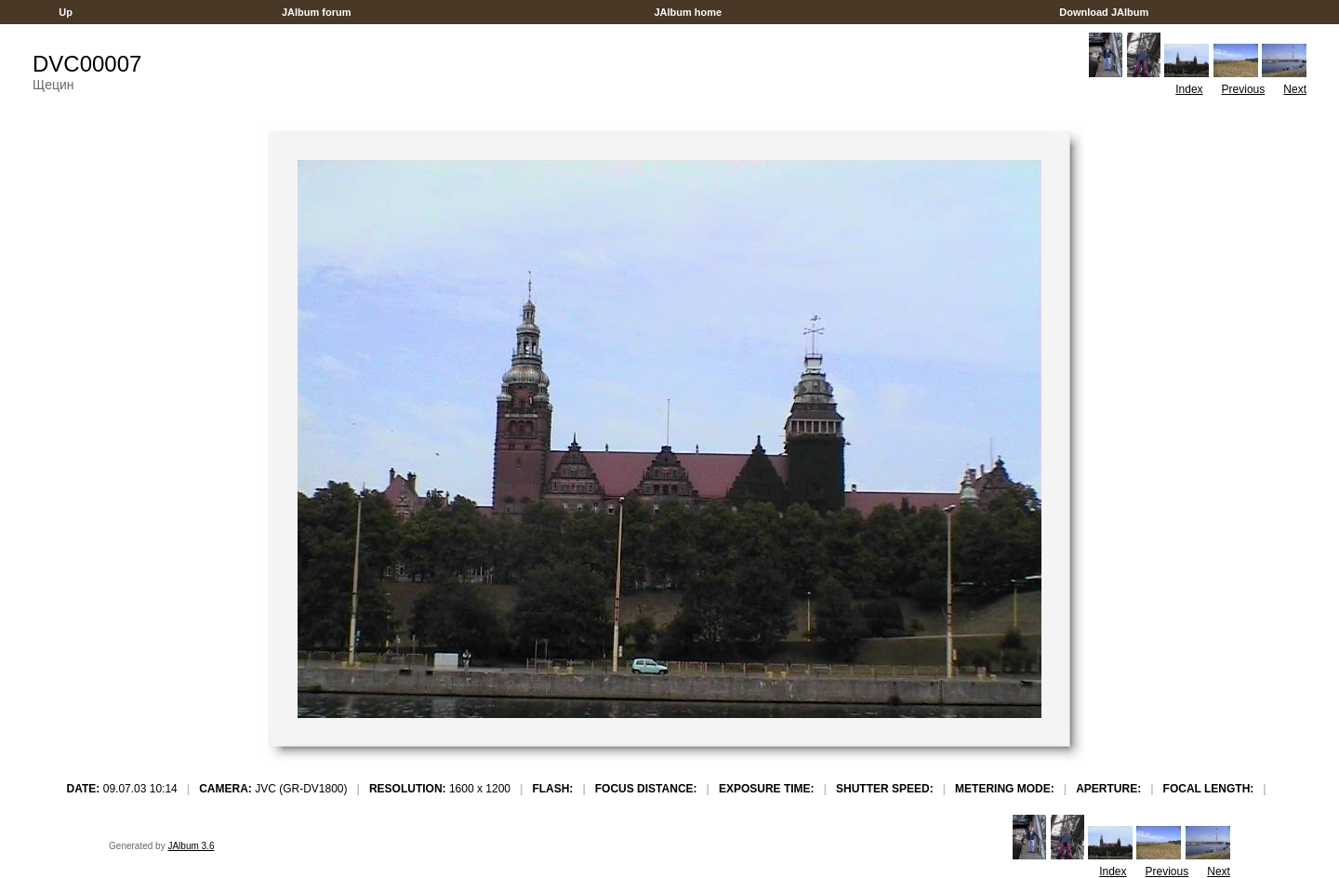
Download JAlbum (1104, 12)
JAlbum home (687, 12)
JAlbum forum (316, 12)
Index (1188, 89)
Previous (1244, 89)
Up (65, 12)
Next (1294, 89)
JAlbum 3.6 (190, 846)
